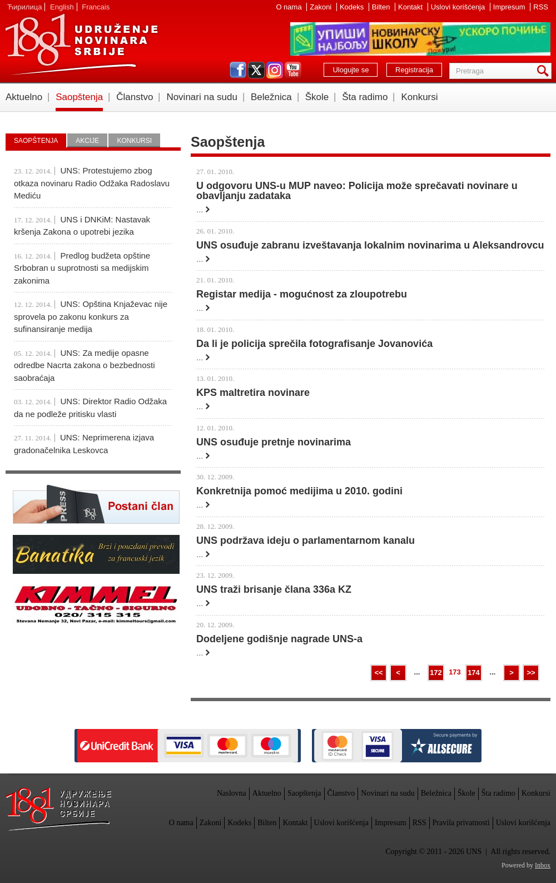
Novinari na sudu (201, 97)
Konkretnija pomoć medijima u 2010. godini (299, 491)
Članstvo (134, 97)
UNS (81, 44)
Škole (317, 97)
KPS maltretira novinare (253, 392)
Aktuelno (24, 97)
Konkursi (419, 97)
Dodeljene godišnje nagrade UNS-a (279, 638)
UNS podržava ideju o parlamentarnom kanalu (305, 540)
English (62, 7)
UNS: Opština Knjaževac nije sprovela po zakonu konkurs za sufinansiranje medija (90, 316)
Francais (96, 7)
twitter (256, 70)
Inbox (542, 865)
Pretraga (545, 71)
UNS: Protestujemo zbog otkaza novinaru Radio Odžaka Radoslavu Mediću (92, 183)
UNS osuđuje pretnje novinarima (273, 442)
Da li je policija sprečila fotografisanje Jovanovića (314, 343)
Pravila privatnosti (461, 822)
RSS (540, 7)
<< (378, 672)
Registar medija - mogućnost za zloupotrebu (301, 294)
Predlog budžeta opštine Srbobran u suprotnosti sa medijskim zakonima (82, 268)
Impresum (510, 7)
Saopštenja (79, 97)
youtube (293, 70)
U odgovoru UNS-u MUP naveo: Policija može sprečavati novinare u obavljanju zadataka (357, 190)
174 (474, 672)
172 (436, 672)
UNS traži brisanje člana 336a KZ (273, 589)
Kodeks (353, 7)
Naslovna (231, 793)
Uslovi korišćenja (459, 7)
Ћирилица (24, 7)
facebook (238, 70)
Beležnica (271, 97)
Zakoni (322, 7)
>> (531, 672)
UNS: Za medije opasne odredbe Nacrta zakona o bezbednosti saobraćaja (84, 365)
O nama (290, 7)
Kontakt (411, 7)
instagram (274, 70)
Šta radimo (365, 97)
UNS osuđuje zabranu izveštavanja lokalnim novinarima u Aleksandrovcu (370, 245)
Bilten (382, 7)
